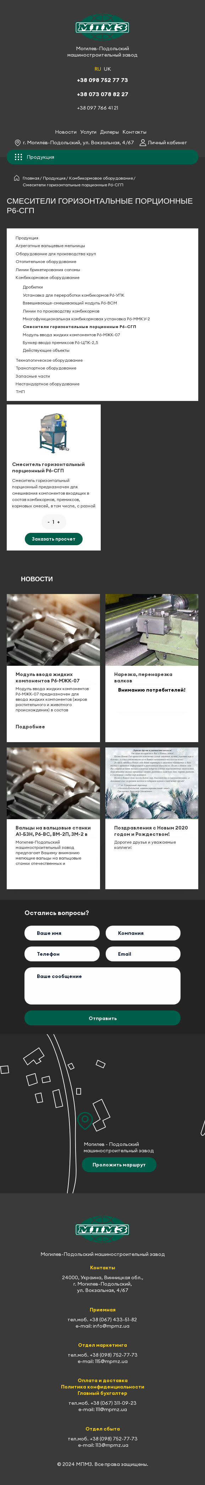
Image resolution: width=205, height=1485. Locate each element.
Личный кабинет (167, 142)
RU (97, 69)
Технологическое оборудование (49, 360)
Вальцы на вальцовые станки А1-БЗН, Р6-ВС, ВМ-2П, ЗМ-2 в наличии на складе (53, 834)
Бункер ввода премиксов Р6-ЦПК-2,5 (60, 342)
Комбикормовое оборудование (101, 178)
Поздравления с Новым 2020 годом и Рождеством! (151, 831)
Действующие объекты (46, 350)
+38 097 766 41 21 (97, 108)
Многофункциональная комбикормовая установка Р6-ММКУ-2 (86, 318)
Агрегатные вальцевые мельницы (50, 245)
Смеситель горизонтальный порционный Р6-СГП (48, 467)
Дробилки (33, 287)
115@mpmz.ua (111, 1361)
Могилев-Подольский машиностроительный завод (102, 51)
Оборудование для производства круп (56, 253)
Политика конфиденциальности (102, 1387)
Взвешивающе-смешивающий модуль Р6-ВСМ (70, 302)
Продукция (54, 178)
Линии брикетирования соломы (48, 269)
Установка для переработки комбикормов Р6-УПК (73, 295)
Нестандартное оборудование (47, 383)
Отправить (103, 1018)
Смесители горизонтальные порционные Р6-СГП (79, 326)
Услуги (88, 132)
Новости (66, 132)
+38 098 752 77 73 (102, 79)
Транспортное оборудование (46, 368)
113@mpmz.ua (111, 1445)
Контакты (134, 132)
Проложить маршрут (119, 1164)
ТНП (20, 391)
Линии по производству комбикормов (61, 311)
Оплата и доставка (103, 1380)
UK (107, 69)
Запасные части (33, 376)
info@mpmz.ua (111, 1326)
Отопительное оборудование (46, 261)
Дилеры (109, 132)
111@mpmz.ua (111, 1409)
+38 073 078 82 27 (102, 94)
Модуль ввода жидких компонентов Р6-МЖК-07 (71, 334)
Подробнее (30, 726)
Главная (31, 178)
